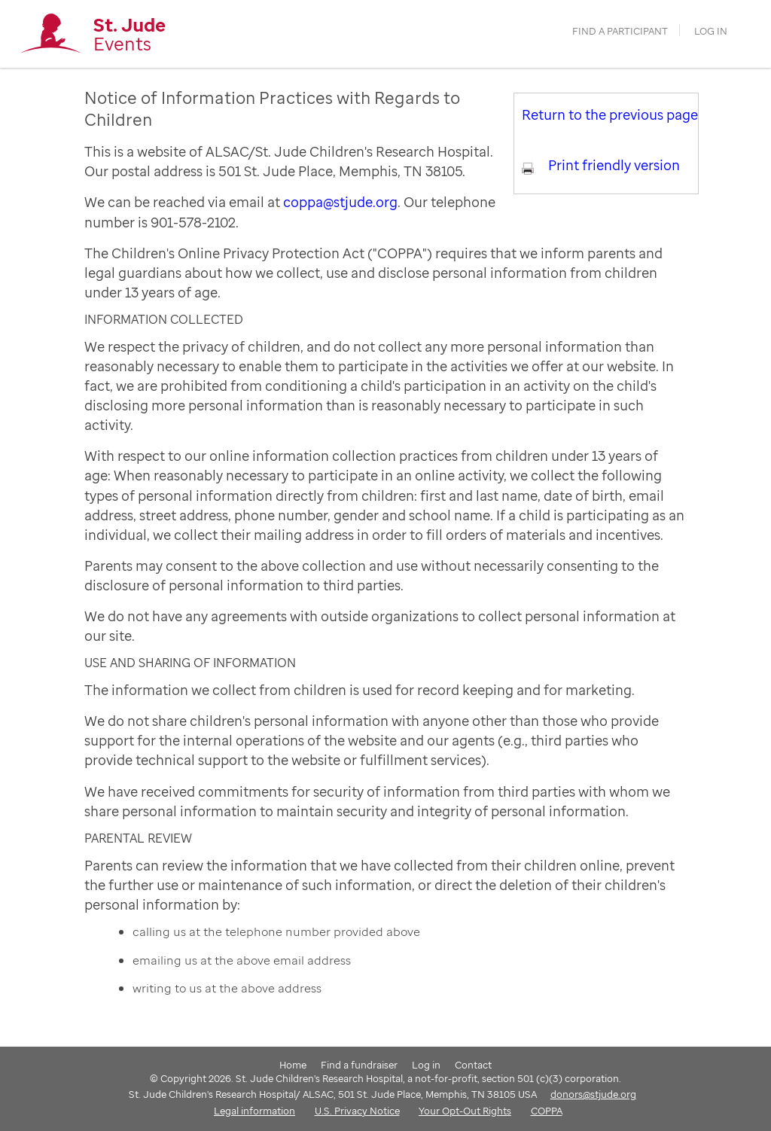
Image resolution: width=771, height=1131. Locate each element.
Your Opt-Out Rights (465, 1110)
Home (292, 1065)
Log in (710, 31)
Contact (473, 1065)
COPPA (546, 1110)
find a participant (620, 31)
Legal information (254, 1110)
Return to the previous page (610, 114)
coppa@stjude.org (340, 202)
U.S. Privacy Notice (357, 1110)
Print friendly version (614, 165)
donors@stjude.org (593, 1094)
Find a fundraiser (359, 1065)
